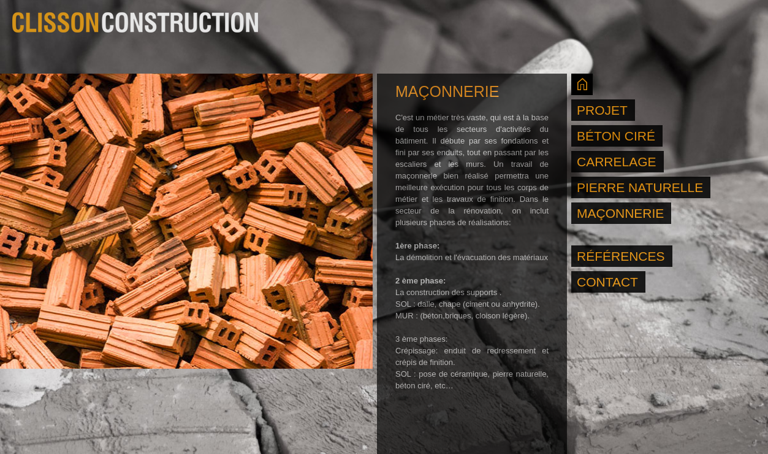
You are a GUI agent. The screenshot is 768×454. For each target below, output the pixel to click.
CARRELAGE (616, 162)
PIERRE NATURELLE (640, 187)
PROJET (602, 110)
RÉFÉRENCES (621, 256)
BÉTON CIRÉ (616, 136)
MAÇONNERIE (620, 213)
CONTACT (607, 282)
